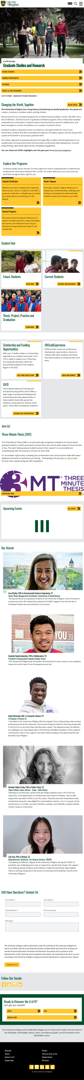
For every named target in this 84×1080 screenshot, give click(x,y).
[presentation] (21, 938)
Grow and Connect (69, 375)
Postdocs (5, 84)
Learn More (30, 327)
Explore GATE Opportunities (24, 413)
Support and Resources (67, 284)
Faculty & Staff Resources (12, 90)
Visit (45, 1011)
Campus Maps (9, 1060)
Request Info (12, 1017)
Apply (9, 1011)
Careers (7, 1054)
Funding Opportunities (10, 78)
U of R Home (6, 96)
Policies (44, 1050)
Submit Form (12, 964)
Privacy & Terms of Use (49, 1054)
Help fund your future (25, 375)
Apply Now (30, 284)
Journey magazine (63, 150)
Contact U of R (9, 1057)
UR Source (45, 1060)
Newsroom (8, 1050)
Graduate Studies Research (25, 96)
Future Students (8, 71)
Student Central (47, 1057)
